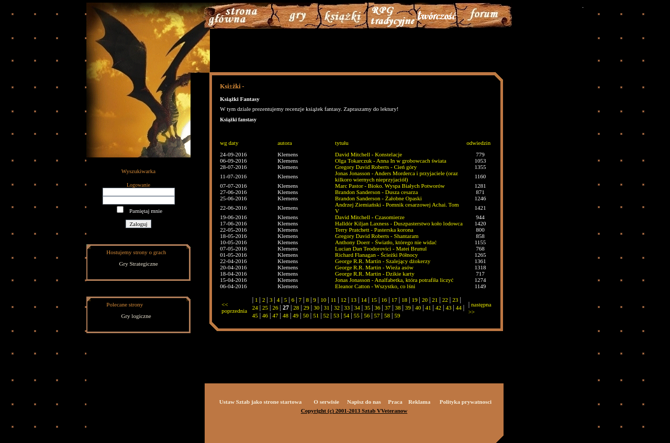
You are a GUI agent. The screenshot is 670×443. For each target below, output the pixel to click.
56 (367, 315)
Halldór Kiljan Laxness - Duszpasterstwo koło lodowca (399, 223)
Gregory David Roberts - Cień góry (376, 167)
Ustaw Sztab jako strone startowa (260, 402)
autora (284, 143)
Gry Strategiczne (138, 263)
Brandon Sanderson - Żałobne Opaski (378, 198)
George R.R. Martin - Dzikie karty (375, 273)
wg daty (229, 143)
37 (387, 307)
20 (425, 300)
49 (295, 315)
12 (344, 300)
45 (255, 315)
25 (265, 307)
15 (374, 300)
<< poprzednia (234, 307)
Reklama (419, 402)
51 (316, 315)
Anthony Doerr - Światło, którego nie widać (386, 242)
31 (327, 307)
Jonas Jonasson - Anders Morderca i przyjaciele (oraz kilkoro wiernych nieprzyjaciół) (396, 176)
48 (285, 315)
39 (408, 307)
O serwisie (326, 402)
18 (404, 300)
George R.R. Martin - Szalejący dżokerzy (382, 261)
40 (418, 307)
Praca (395, 402)
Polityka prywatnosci (466, 402)
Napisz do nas (364, 402)
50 (306, 315)
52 (326, 315)
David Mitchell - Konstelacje (368, 154)
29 (306, 307)
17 (394, 300)
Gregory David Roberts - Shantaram (376, 236)
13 (353, 300)
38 (397, 307)
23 (455, 300)
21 (435, 300)
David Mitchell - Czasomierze (370, 217)
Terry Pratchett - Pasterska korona (374, 229)
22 (445, 300)
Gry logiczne (136, 316)
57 (377, 315)
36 (378, 307)
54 (346, 315)
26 (275, 307)
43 (448, 307)
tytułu (342, 143)
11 (334, 300)
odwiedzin (478, 143)
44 (459, 307)
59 (397, 315)
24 (255, 307)
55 (357, 315)
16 (384, 300)
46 (265, 315)
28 (296, 307)
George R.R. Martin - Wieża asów (374, 267)
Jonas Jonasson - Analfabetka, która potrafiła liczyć (394, 280)
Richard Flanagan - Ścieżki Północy (376, 255)
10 (323, 300)
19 (415, 300)
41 (428, 307)
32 (337, 307)
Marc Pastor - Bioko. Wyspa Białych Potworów (390, 186)
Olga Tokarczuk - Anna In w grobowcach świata (390, 160)
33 (347, 307)
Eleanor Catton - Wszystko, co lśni (375, 286)
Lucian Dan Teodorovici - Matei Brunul (381, 248)
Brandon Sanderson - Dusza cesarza (376, 192)
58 (387, 315)
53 (336, 315)
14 (363, 300)
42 (438, 307)
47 (275, 315)
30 (316, 307)
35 (367, 307)
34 (357, 307)
